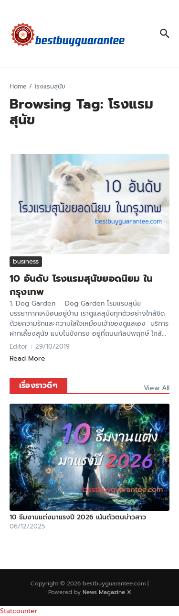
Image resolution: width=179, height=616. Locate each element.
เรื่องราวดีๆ (38, 385)
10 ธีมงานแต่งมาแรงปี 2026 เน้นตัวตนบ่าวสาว (78, 517)
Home (18, 86)
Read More (27, 358)
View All (156, 388)
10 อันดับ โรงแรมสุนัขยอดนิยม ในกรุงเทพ (81, 285)
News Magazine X (107, 592)
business (26, 261)
